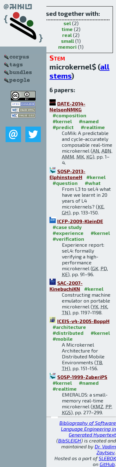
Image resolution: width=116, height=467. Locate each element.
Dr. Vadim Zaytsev (105, 449)
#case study (67, 227)
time (67, 29)
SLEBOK (107, 458)
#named (89, 121)
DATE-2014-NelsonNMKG (67, 106)
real (67, 35)
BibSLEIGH (69, 440)
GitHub (107, 464)
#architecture (69, 327)
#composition (69, 115)
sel (67, 23)
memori (67, 47)
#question (65, 183)
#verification (68, 239)
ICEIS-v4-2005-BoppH (83, 321)
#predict (63, 127)
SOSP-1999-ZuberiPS (82, 377)
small (67, 41)
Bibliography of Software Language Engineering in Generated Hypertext (87, 429)
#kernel (62, 121)
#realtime (93, 127)
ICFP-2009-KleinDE (80, 221)
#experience (68, 233)
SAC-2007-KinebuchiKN (66, 286)
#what (93, 183)
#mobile (63, 339)
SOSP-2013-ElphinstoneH (67, 174)
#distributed (68, 333)
